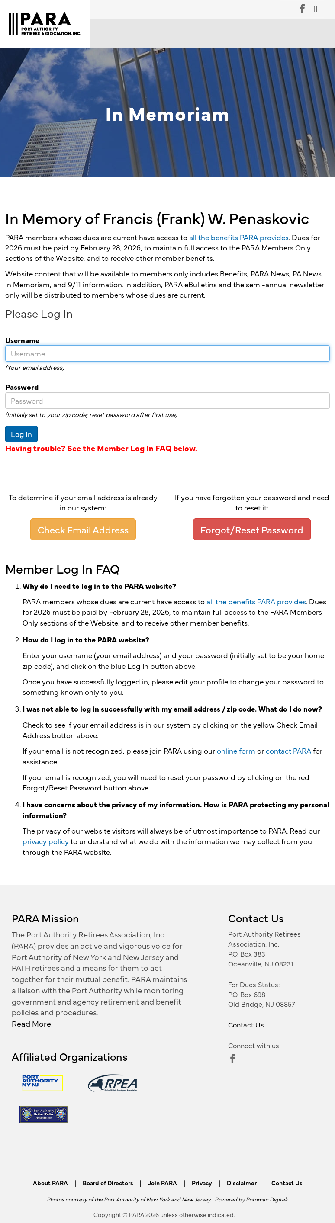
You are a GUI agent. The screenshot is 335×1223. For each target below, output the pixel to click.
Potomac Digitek (266, 1199)
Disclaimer (242, 1182)
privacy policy (46, 841)
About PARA (50, 1182)
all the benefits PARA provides (239, 237)
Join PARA (162, 1182)
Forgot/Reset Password (251, 529)
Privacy (202, 1182)
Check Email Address (83, 529)
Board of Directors (108, 1182)
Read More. (32, 1023)
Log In (21, 434)
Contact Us (246, 1024)
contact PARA (288, 750)
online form (236, 750)
